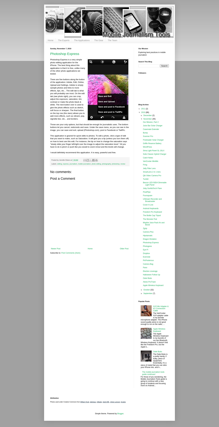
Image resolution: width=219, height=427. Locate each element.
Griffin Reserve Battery (152, 143)
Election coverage (150, 271)
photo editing (96, 164)
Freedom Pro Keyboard (152, 212)
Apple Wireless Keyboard (153, 285)
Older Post (124, 249)
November (147, 119)
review (122, 164)
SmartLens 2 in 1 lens (152, 172)
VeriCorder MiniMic (150, 161)
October (146, 290)
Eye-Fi (145, 250)
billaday (99, 402)
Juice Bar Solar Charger (152, 126)
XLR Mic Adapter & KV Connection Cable (161, 308)
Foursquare (147, 195)
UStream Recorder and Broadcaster (152, 200)
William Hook (84, 402)
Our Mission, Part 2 (151, 122)
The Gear (98, 40)
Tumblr (146, 179)
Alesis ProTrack (149, 282)
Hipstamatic (148, 236)
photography (106, 164)
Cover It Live (148, 205)
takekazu (93, 402)
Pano (145, 267)
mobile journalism (84, 164)
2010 (143, 112)
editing (59, 164)
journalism (73, 164)
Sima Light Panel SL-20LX (153, 151)
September (148, 293)
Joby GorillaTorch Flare (152, 188)
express (66, 164)
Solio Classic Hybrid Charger (154, 154)
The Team (112, 40)
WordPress (147, 147)
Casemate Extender (151, 129)
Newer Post (55, 249)
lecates (123, 402)
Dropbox (146, 253)
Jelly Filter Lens (149, 168)
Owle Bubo (147, 278)
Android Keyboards (150, 208)
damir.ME (106, 402)
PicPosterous (148, 260)
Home (50, 40)
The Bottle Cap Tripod (152, 215)
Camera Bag (148, 264)
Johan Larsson (115, 402)
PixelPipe (147, 192)
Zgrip (145, 228)
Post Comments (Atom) (70, 253)
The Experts (63, 40)
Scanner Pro (148, 136)
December (147, 115)
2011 (143, 109)
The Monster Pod (150, 219)
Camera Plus (148, 232)
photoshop (116, 164)
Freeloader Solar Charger (153, 140)
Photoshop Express (64, 54)
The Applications (82, 40)
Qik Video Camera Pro (152, 176)
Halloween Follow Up (151, 275)
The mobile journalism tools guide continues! (153, 373)
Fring (145, 165)
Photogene (147, 246)
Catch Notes (148, 158)
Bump (145, 133)
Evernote (146, 257)
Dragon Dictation (149, 239)
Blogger (120, 414)
